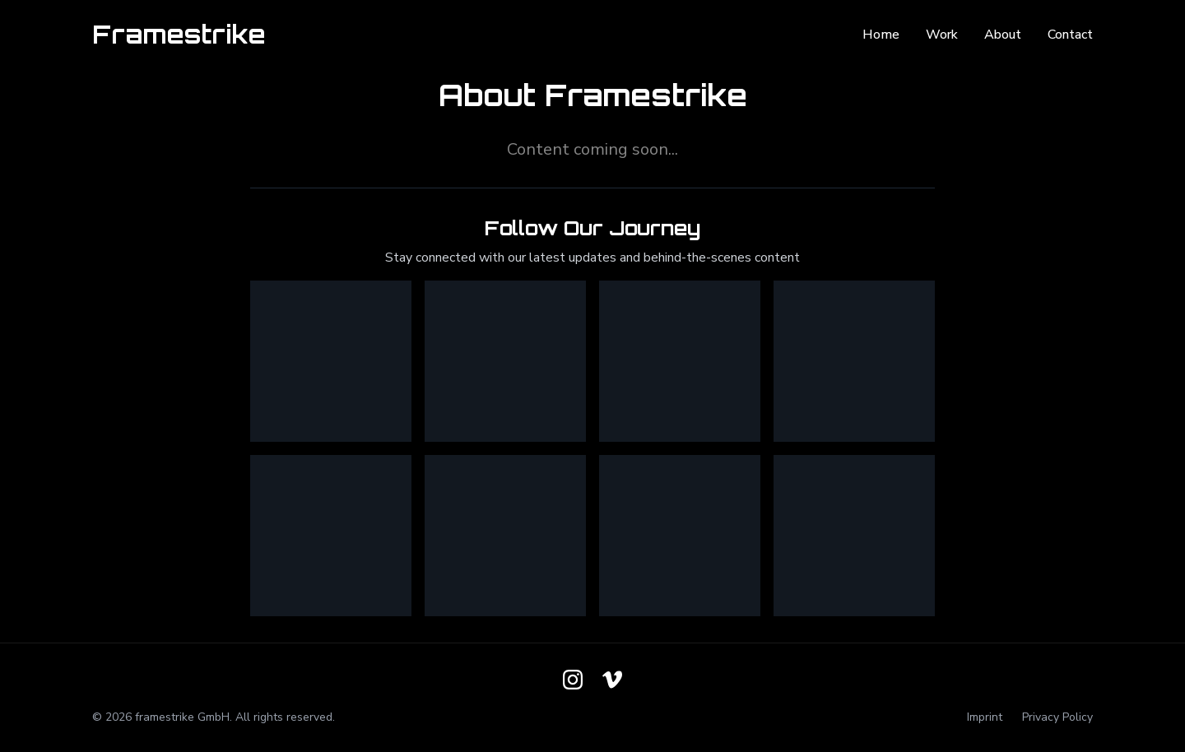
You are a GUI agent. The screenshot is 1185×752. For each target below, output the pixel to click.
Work (942, 35)
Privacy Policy (1057, 717)
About (1002, 35)
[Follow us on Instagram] (573, 679)
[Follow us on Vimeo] (612, 679)
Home (880, 35)
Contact (1070, 35)
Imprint (984, 717)
